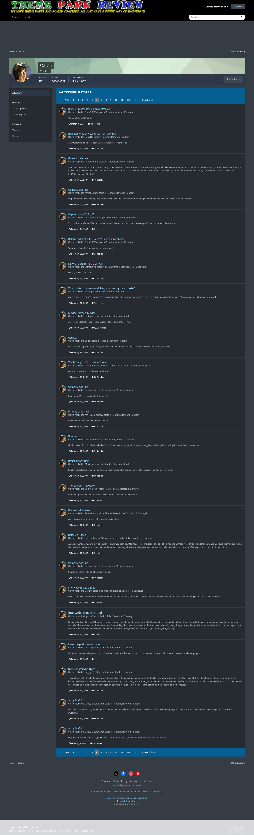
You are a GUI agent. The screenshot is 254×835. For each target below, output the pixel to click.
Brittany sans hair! (78, 411)
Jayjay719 (90, 672)
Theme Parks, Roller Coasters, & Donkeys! (126, 267)
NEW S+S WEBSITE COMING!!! (85, 263)
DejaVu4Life (91, 439)
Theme (106, 781)
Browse (15, 17)
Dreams (72, 436)
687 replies (98, 377)
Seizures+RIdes (77, 535)
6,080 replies (99, 328)
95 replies (97, 303)
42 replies (97, 426)
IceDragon (90, 647)
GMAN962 (90, 112)
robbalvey (90, 316)
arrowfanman (91, 217)
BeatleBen (90, 513)
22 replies (97, 229)
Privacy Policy (120, 781)
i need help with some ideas (84, 644)
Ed (86, 489)
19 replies (97, 148)
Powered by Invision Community (127, 785)
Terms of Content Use (127, 801)
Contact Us (135, 781)
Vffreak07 (90, 267)
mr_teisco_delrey (93, 415)
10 (116, 100)
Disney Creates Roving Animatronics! (89, 109)
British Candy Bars (78, 461)
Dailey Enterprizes (94, 703)
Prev (66, 100)
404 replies (98, 180)
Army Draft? (75, 700)
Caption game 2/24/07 (81, 214)
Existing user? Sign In (217, 7)
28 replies (97, 690)
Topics (15, 130)
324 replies (98, 451)
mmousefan (91, 161)
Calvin (71, 112)
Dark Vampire (91, 365)
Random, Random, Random (119, 112)
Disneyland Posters (79, 510)
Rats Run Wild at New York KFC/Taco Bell (92, 133)
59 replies (97, 718)
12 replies (97, 659)
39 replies (97, 476)
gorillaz (72, 337)
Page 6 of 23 (148, 100)
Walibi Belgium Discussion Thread (87, 362)
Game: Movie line (78, 158)
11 (122, 100)
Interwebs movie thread (81, 587)
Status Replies (19, 114)
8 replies (97, 553)
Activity (27, 17)
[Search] (204, 17)
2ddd (87, 341)
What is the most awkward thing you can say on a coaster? (101, 288)
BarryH (88, 137)
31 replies (97, 254)
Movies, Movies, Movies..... (83, 313)
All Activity (17, 93)
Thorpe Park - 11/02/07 (81, 485)
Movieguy (90, 464)
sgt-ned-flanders (93, 538)
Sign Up (238, 6)
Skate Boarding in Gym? (82, 669)
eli (86, 291)
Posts (15, 136)
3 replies (97, 500)
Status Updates (19, 108)
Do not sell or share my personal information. (127, 798)
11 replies (94, 124)
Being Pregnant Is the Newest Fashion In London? (96, 239)
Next (129, 100)
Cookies (148, 781)
